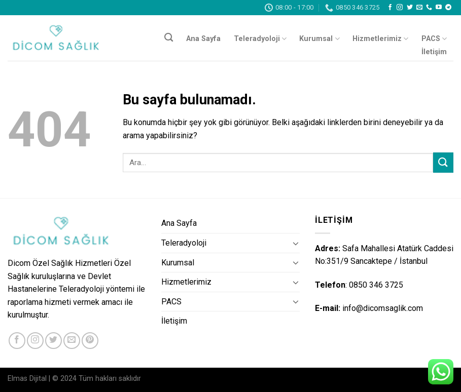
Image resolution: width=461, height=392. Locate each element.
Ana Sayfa (203, 38)
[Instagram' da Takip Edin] (400, 7)
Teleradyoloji (260, 39)
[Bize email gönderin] (419, 7)
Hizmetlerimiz (380, 39)
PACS (434, 39)
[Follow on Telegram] (448, 7)
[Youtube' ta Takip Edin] (439, 7)
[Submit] (443, 162)
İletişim (434, 52)
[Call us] (429, 7)
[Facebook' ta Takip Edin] (390, 7)
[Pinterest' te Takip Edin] (90, 340)
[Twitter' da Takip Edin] (410, 7)
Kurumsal (319, 39)
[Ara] (169, 37)
